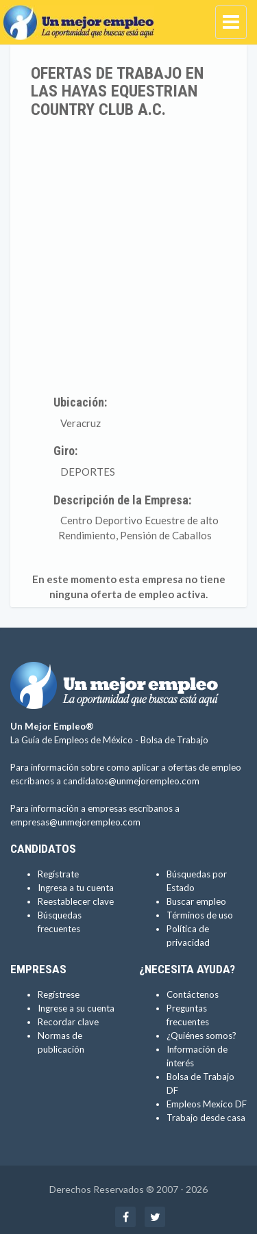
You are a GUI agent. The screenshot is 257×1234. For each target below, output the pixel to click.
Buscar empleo (196, 901)
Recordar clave (68, 1021)
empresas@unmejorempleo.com (75, 822)
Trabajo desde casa (206, 1117)
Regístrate (58, 874)
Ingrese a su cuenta (76, 1008)
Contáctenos (193, 994)
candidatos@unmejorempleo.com (131, 780)
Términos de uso (200, 915)
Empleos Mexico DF (207, 1103)
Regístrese (58, 994)
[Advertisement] (128, 253)
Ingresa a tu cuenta (76, 887)
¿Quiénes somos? (201, 1035)
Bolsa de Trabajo (174, 739)
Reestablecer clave (76, 901)
